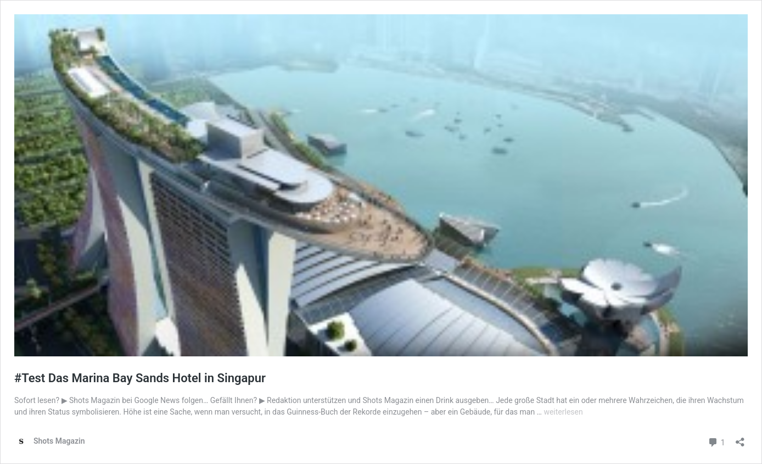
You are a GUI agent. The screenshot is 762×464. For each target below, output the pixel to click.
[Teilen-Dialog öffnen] (740, 438)
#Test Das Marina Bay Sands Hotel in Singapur (140, 378)
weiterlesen (563, 411)
